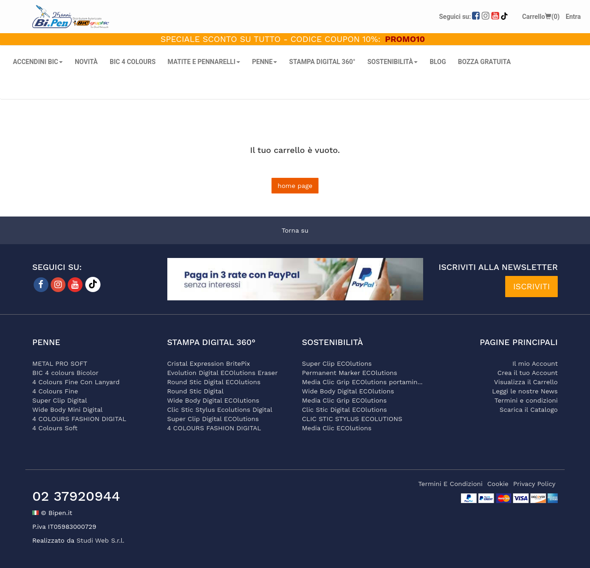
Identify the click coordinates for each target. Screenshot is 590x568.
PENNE (264, 61)
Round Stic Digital (195, 391)
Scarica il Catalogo (529, 409)
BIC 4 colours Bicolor (65, 372)
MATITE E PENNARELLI (204, 61)
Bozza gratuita (484, 61)
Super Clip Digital (59, 400)
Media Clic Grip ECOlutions (344, 400)
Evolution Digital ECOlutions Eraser (222, 372)
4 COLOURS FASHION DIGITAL (79, 418)
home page (295, 185)
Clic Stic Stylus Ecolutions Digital (219, 409)
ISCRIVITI (531, 286)
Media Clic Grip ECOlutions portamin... (362, 382)
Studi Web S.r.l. (100, 540)
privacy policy (534, 483)
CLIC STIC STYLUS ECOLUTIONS (352, 418)
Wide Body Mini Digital (67, 409)
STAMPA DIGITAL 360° (322, 61)
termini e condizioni (450, 483)
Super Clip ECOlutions (337, 363)
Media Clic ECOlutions (337, 428)
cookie (497, 483)
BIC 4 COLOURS (133, 61)
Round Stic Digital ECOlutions (214, 382)
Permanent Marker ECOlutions (349, 372)
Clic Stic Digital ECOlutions (344, 409)
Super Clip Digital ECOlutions (213, 418)
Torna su (295, 230)
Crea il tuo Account (527, 372)
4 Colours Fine (55, 391)
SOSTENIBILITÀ (392, 61)
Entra (573, 16)
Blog (438, 61)
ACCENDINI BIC (38, 61)
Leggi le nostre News (525, 391)
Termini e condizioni (526, 400)
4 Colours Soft (54, 428)
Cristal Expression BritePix (208, 363)
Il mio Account (535, 363)
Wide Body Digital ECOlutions (213, 400)
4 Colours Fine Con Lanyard (75, 382)
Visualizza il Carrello (526, 382)
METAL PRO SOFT (60, 363)
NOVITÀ (86, 61)
